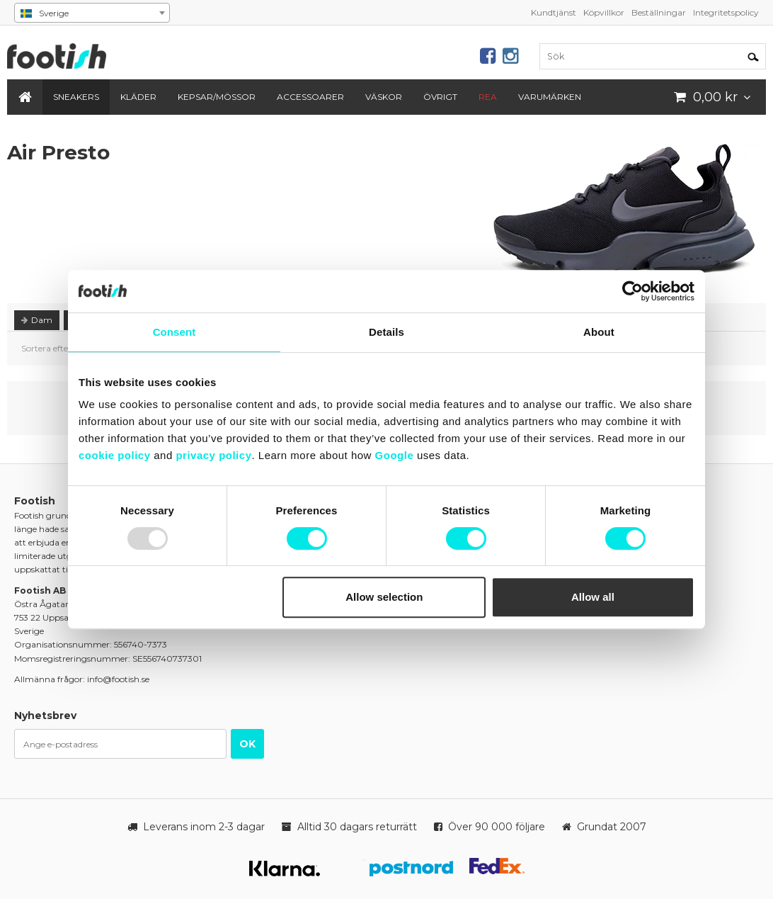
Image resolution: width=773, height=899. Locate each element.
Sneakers (76, 96)
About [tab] (598, 332)
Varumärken (549, 96)
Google (394, 455)
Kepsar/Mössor (217, 96)
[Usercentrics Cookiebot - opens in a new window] (632, 291)
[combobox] (92, 13)
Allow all (592, 597)
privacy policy (213, 455)
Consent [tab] (174, 332)
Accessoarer (310, 96)
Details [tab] (386, 332)
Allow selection (384, 597)
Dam (36, 320)
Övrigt (440, 96)
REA (488, 96)
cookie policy (115, 455)
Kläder (138, 96)
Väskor (383, 96)
